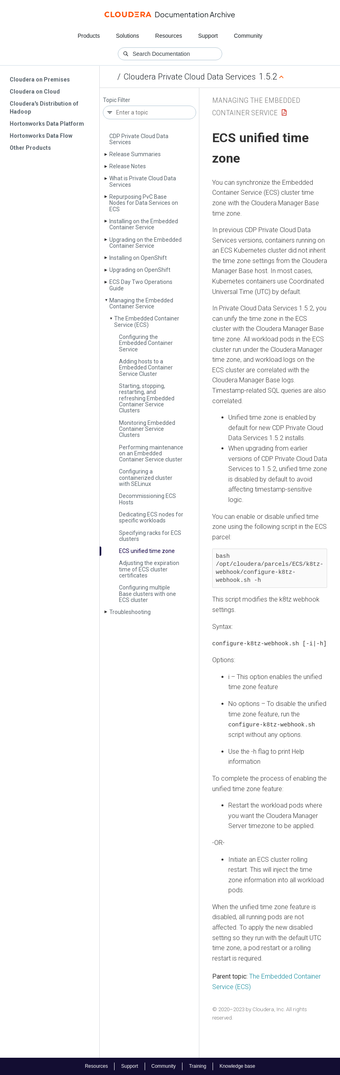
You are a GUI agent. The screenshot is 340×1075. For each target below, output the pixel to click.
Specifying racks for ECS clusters (150, 536)
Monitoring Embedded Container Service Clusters (147, 429)
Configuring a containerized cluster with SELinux (145, 477)
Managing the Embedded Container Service (141, 303)
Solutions (127, 36)
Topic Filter (116, 100)
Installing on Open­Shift (138, 258)
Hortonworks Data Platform (47, 123)
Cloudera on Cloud (35, 91)
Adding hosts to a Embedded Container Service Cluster (146, 367)
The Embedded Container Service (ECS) (146, 321)
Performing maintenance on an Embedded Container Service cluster (151, 453)
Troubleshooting (130, 612)
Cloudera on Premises (40, 79)
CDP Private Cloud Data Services (138, 139)
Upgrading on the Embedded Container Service (145, 243)
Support (208, 36)
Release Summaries (135, 154)
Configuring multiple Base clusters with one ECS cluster (147, 593)
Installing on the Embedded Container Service (143, 224)
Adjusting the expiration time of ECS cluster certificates (149, 569)
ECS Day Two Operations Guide (140, 285)
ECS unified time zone (147, 551)
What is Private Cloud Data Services (142, 181)
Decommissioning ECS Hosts (147, 499)
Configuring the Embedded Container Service (146, 343)
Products (89, 36)
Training (197, 1066)
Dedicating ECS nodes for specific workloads (151, 517)
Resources (168, 36)
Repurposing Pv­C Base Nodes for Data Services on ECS (143, 203)
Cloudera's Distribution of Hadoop (44, 107)
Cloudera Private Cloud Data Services (190, 77)
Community (248, 36)
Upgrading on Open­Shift (139, 270)
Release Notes (127, 166)
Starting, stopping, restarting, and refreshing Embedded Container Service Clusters (146, 398)
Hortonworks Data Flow (41, 136)
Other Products (30, 148)
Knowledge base (237, 1066)
